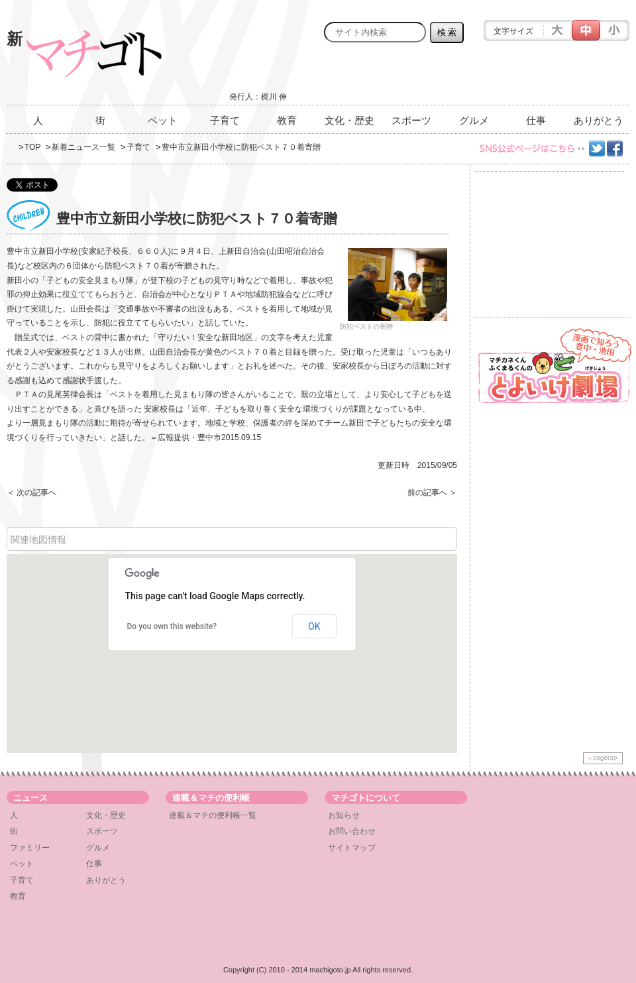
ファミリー (30, 847)
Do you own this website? (172, 626)
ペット (163, 120)
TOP (32, 147)
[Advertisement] (474, 77)
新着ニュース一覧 (83, 147)
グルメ (474, 120)
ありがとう (598, 120)
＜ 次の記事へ (31, 492)
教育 (287, 120)
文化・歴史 (349, 120)
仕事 (536, 120)
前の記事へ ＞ (432, 492)
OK (314, 626)
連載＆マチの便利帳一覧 (212, 815)
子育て (225, 120)
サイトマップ (352, 847)
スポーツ (411, 120)
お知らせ (344, 815)
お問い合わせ (352, 831)
